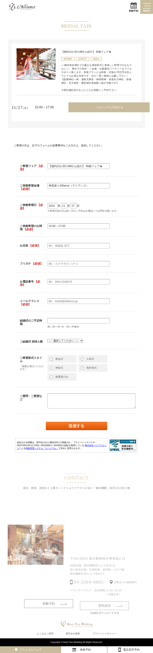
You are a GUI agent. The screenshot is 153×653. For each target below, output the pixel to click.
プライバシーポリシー (104, 633)
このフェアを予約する (109, 107)
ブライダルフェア (30, 649)
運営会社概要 (73, 633)
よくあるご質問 (45, 633)
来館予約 (133, 7)
